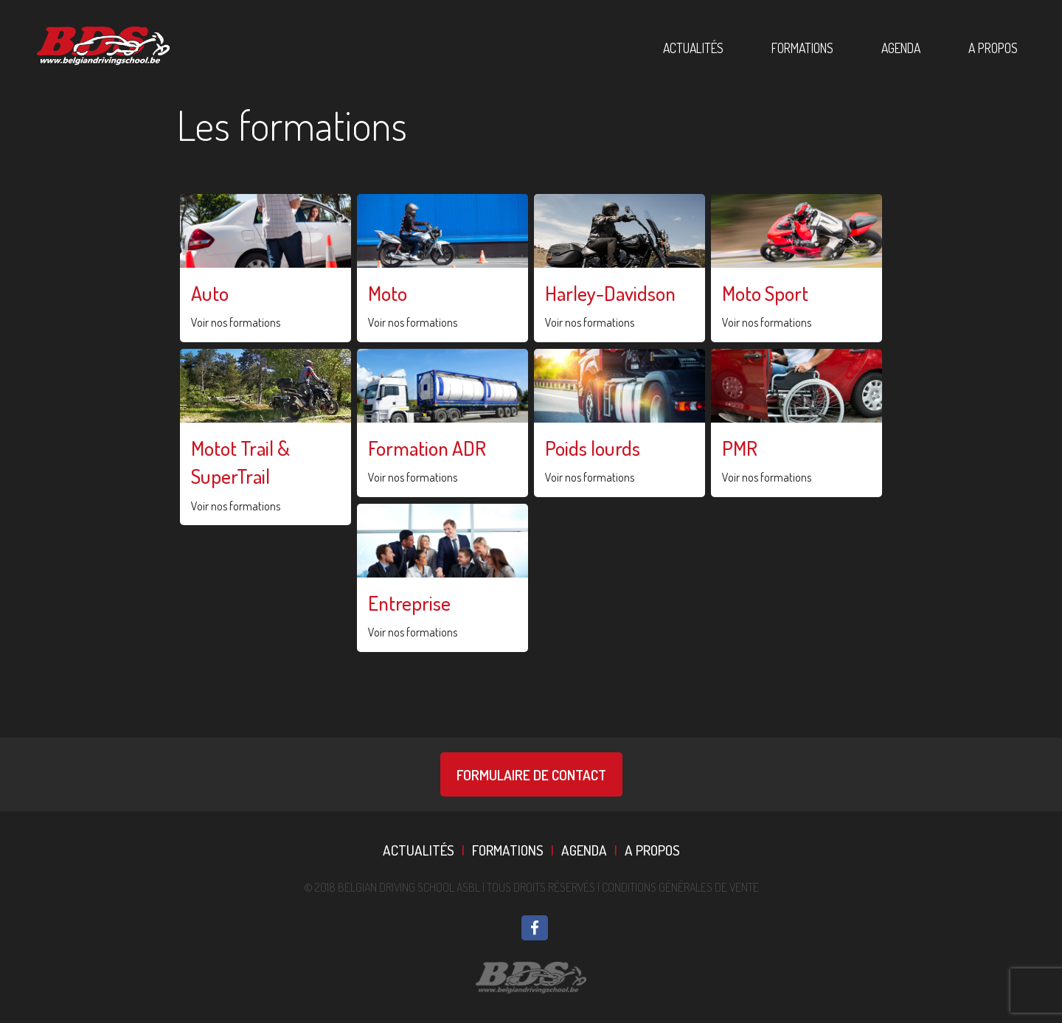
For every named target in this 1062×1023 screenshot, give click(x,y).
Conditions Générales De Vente (680, 887)
